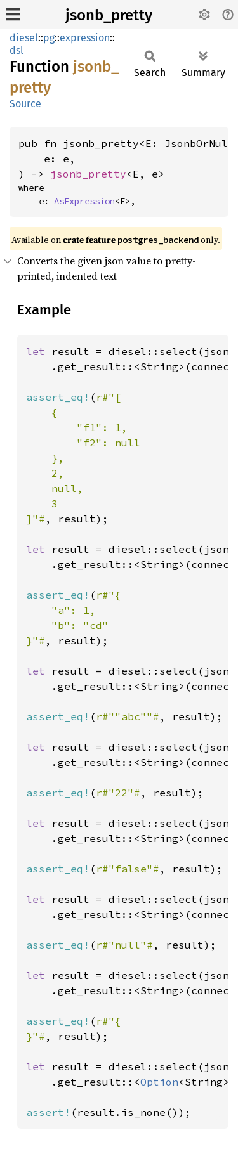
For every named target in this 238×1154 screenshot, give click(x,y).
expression (85, 38)
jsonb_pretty (108, 15)
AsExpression (84, 201)
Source (25, 104)
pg (49, 38)
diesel (24, 38)
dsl (16, 50)
